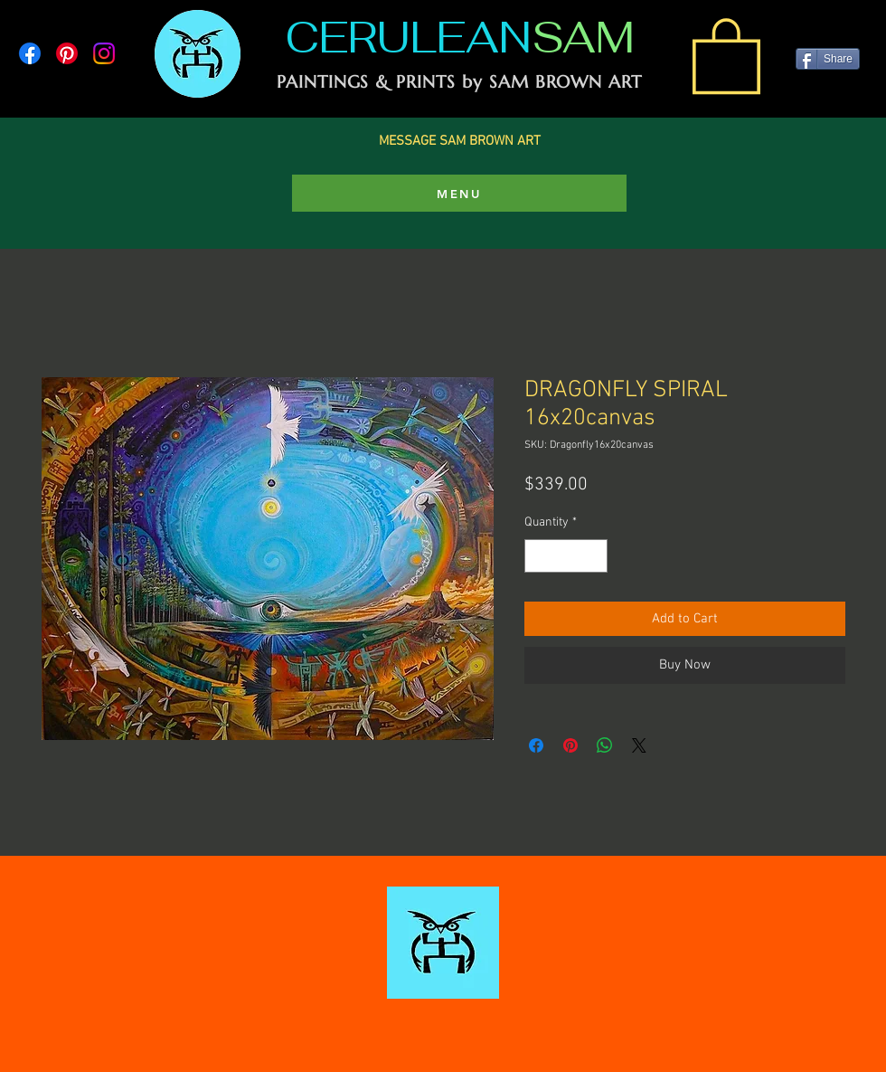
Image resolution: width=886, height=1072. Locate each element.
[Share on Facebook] (536, 745)
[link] (726, 54)
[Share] (828, 59)
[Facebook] (29, 53)
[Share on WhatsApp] (605, 745)
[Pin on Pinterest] (570, 745)
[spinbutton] (566, 556)
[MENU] (459, 193)
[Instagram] (104, 53)
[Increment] (593, 556)
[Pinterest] (66, 53)
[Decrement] (538, 556)
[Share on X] (639, 745)
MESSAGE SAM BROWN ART (460, 141)
